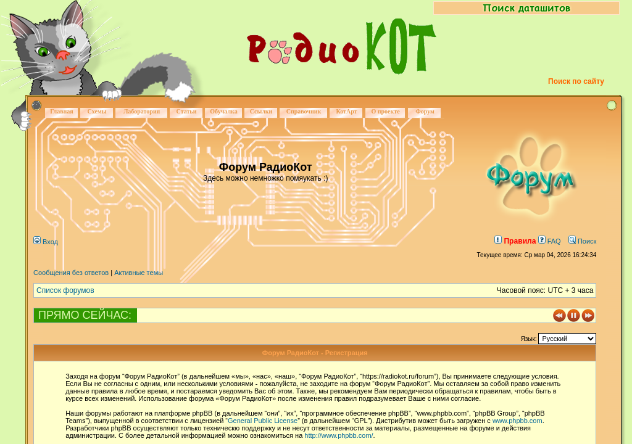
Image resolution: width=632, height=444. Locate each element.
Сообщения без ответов (71, 272)
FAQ (549, 241)
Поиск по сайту (576, 81)
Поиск (582, 241)
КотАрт (346, 111)
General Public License (262, 420)
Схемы (96, 111)
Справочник (304, 111)
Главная (61, 111)
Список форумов (65, 290)
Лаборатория (141, 111)
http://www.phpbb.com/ (338, 435)
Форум (424, 111)
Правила (515, 241)
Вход (45, 241)
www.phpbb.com (518, 420)
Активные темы (138, 272)
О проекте (385, 111)
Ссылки (261, 111)
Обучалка (223, 111)
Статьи (187, 111)
